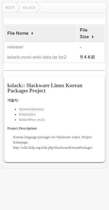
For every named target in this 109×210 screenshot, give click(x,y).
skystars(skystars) (31, 109)
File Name (17, 33)
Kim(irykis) (27, 114)
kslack (29, 7)
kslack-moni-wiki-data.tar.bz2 (36, 57)
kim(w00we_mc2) (31, 120)
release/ (15, 47)
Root (10, 7)
